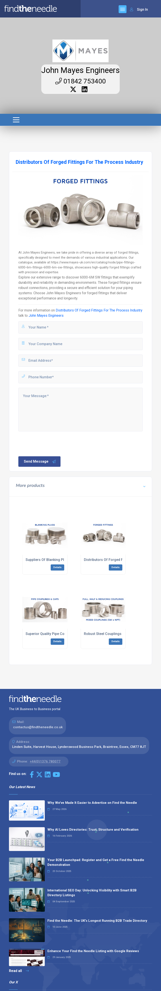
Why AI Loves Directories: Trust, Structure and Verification (92, 830)
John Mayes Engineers (80, 70)
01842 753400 (80, 81)
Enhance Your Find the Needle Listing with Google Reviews (93, 951)
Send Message (40, 461)
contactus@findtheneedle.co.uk (38, 727)
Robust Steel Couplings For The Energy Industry (122, 634)
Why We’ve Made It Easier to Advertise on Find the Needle (92, 803)
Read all (19, 971)
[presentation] (51, 443)
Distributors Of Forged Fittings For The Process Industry (99, 310)
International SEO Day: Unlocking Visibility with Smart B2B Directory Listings (92, 892)
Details (57, 567)
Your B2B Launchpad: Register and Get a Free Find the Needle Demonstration (95, 862)
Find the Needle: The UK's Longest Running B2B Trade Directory (97, 921)
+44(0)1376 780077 (45, 761)
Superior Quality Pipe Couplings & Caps (57, 634)
